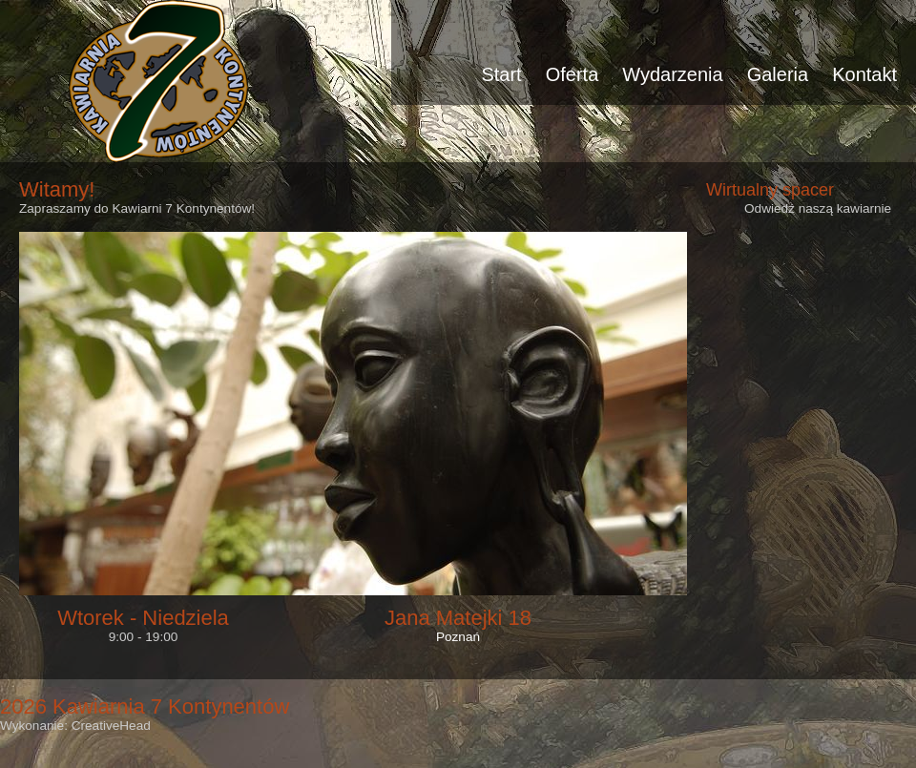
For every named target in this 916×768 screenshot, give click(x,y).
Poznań (458, 637)
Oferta (572, 74)
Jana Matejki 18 (458, 618)
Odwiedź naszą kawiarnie (817, 208)
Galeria (777, 74)
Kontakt (864, 74)
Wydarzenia (672, 74)
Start (501, 74)
